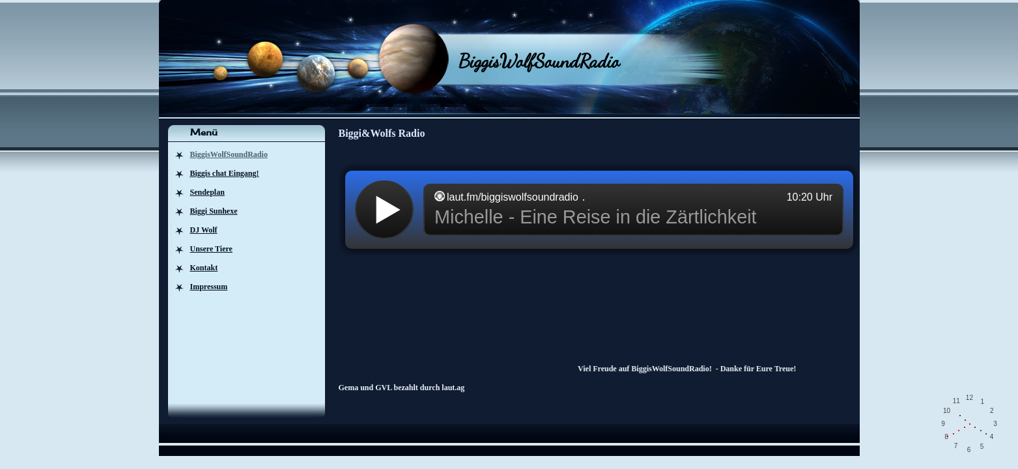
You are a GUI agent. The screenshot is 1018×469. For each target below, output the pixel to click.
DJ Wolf (204, 229)
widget (599, 209)
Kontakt (204, 267)
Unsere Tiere (211, 248)
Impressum (209, 286)
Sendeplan (207, 192)
